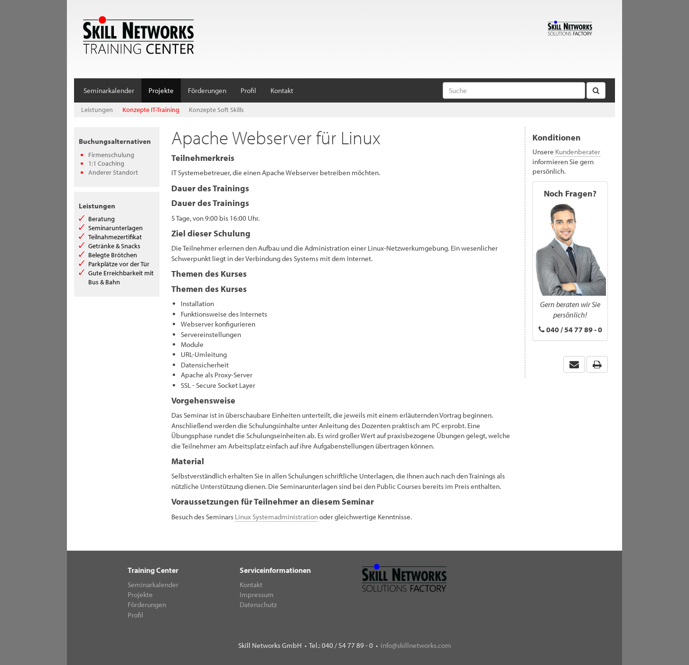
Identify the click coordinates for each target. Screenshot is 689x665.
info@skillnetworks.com (416, 645)
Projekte (161, 90)
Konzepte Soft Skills (216, 109)
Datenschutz (258, 604)
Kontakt (281, 90)
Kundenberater (577, 151)
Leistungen (97, 109)
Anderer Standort (113, 172)
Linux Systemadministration (276, 516)
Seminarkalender (109, 90)
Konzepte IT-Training (150, 109)
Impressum (257, 594)
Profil (248, 90)
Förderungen (207, 90)
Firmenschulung (111, 154)
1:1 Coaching (106, 163)
